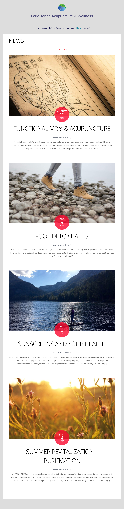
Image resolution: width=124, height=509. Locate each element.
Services (70, 28)
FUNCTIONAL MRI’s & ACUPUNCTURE (62, 128)
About (44, 28)
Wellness (63, 50)
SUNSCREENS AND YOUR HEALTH (62, 343)
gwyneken (56, 137)
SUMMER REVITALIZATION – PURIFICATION (62, 456)
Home (36, 28)
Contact (87, 28)
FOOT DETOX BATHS (62, 235)
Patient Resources (56, 28)
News (78, 28)
